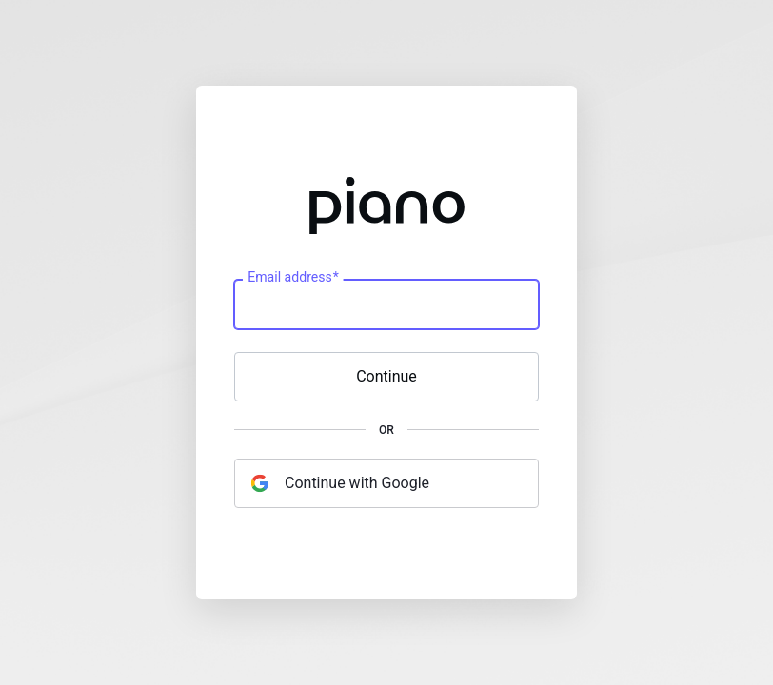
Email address (293, 277)
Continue (386, 376)
